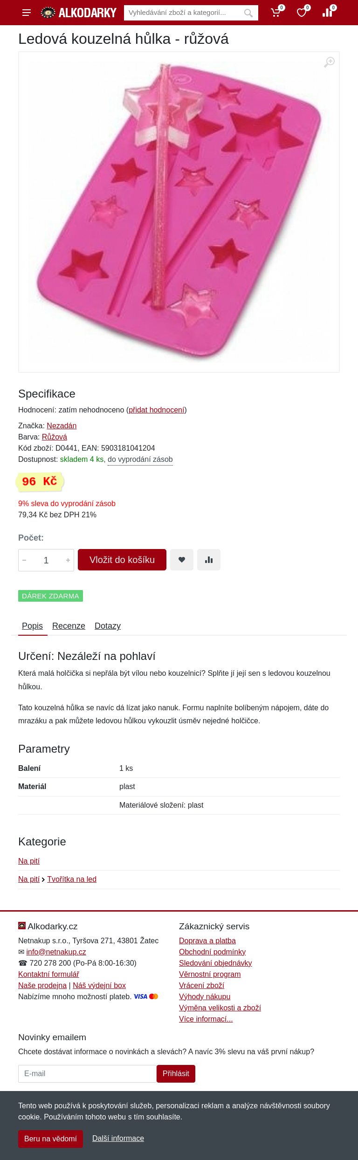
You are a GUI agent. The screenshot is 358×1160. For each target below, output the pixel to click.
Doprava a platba (207, 941)
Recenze (68, 626)
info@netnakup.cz (56, 952)
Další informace (118, 1138)
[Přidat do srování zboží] (208, 559)
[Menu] (26, 12)
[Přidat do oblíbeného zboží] (181, 559)
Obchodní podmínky (212, 952)
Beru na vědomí (50, 1139)
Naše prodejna (42, 985)
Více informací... (206, 1019)
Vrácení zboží (201, 985)
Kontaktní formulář (48, 974)
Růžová (54, 437)
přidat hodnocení (156, 410)
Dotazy (108, 626)
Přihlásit (176, 1074)
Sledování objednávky (215, 963)
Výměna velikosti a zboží (220, 1008)
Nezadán (61, 426)
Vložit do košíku (122, 560)
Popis (32, 626)
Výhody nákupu (204, 997)
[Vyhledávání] (181, 13)
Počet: (31, 537)
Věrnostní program (210, 974)
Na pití (29, 861)
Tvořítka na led (71, 879)
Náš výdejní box (99, 985)
